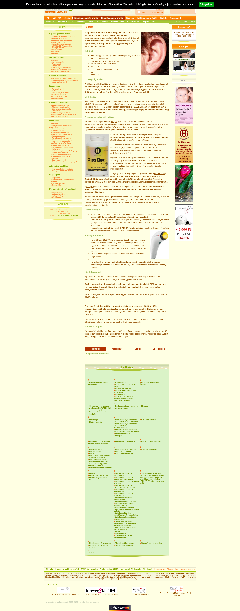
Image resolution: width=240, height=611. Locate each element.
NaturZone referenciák (124, 453)
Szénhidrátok (120, 533)
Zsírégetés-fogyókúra (60, 71)
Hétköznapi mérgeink (60, 145)
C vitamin (63, 575)
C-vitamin (96, 189)
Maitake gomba (95, 451)
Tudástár (80, 22)
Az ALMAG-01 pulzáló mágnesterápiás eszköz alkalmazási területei (123, 398)
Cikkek (91, 22)
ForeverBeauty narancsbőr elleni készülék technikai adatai (126, 430)
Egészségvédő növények (62, 40)
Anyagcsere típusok (123, 388)
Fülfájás (118, 436)
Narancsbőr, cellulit (123, 451)
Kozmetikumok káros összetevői (65, 80)
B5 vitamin (170, 573)
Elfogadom (206, 4)
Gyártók (130, 18)
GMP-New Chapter (148, 420)
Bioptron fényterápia (60, 107)
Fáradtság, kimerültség (61, 138)
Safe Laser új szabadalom (125, 517)
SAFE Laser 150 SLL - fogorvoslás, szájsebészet (124, 478)
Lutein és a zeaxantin (155, 577)
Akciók (67, 18)
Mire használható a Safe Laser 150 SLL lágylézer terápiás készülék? (98, 463)
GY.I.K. (163, 18)
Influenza (56, 149)
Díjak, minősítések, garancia (126, 406)
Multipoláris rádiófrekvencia (100, 467)
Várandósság (57, 98)
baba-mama (57, 192)
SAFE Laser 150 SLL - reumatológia (123, 490)
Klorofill (60, 577)
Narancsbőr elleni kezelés (125, 449)
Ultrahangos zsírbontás (61, 68)
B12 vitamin (129, 573)
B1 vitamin (118, 573)
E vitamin (132, 575)
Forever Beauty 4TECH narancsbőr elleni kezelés (176, 593)
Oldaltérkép (148, 569)
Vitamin (55, 53)
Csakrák (92, 414)
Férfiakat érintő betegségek (63, 140)
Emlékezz (144, 12)
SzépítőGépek (148, 22)
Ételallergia (93, 420)
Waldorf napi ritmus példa (151, 543)
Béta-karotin (190, 573)
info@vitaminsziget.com (68, 215)
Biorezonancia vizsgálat (61, 109)
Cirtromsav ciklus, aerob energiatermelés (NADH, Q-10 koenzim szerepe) (99, 408)
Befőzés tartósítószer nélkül (63, 37)
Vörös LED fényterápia (124, 545)
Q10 (100, 579)
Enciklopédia (159, 349)
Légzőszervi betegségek (62, 154)
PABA (183, 577)
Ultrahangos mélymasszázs (100, 543)
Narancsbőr (102, 22)
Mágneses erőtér (96, 449)
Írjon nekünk (73, 569)
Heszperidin (175, 575)
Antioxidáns (101, 573)
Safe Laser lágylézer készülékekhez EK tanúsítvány (126, 514)
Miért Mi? (57, 18)
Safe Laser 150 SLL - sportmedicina (123, 498)
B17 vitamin (139, 573)
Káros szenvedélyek (60, 153)
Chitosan (88, 575)
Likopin (120, 577)
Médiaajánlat (135, 569)
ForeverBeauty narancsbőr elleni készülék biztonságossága (125, 425)
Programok (56, 66)
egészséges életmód (60, 194)
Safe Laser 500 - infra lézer (126, 501)
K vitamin (191, 575)
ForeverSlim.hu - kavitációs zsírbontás (63, 593)
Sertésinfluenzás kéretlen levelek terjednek (125, 528)
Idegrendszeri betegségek (62, 147)
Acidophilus (67, 573)
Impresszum (61, 569)
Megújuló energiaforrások (62, 171)
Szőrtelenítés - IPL (59, 183)
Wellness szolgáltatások (61, 69)
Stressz (55, 158)
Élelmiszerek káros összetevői (64, 78)
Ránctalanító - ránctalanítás (63, 180)
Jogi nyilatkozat (107, 569)
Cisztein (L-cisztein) (110, 575)
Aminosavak (90, 573)
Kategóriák (117, 349)
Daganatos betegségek (61, 132)
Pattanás (92, 473)
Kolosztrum (69, 577)
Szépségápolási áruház (112, 18)
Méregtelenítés (58, 48)
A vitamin (57, 573)
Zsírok (91, 553)
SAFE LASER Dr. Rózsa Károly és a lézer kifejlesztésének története (124, 505)
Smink (54, 181)
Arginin (110, 573)
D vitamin (123, 575)
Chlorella (97, 575)
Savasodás (119, 519)
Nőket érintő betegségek (62, 156)
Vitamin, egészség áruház (86, 18)
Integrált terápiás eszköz (125, 441)
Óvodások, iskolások (60, 93)
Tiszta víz (56, 51)
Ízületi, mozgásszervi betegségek (65, 151)
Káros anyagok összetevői (151, 441)
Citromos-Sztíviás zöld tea (99, 412)
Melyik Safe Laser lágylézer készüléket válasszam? (99, 456)
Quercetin (107, 579)
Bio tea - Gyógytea (59, 38)
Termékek (95, 349)
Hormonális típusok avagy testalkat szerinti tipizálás (99, 442)
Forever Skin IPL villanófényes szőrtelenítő (101, 593)
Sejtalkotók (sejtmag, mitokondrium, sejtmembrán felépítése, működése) (125, 523)
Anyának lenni (58, 89)
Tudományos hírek (59, 96)
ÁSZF (83, 569)
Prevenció (56, 111)
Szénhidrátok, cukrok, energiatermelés (123, 536)
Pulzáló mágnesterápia (61, 113)
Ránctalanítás (117, 22)
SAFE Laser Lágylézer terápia (64, 114)
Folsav (139, 575)
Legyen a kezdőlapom (164, 569)
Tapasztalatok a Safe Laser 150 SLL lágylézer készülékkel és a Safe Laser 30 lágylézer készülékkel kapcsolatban (152, 476)
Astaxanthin (120, 394)
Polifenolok (190, 577)
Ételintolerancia (58, 136)
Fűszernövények (58, 42)
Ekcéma (144, 406)
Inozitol (184, 575)
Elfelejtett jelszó (157, 12)
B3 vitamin (160, 573)
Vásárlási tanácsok (59, 82)
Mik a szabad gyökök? (98, 459)
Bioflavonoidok (51, 575)
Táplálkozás (57, 49)
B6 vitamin (180, 573)
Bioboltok (50, 569)
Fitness (55, 60)
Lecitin (112, 577)
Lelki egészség (58, 62)
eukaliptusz (159, 173)
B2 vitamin (150, 573)
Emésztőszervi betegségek (63, 134)
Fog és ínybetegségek (61, 142)
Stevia (117, 531)
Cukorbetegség (58, 131)
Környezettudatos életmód (62, 169)
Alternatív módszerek (60, 105)
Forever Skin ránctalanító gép (139, 593)
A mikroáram (120, 382)
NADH (167, 577)
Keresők (50, 22)
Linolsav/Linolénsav (132, 577)
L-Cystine (79, 577)
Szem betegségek (59, 160)
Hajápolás (56, 178)
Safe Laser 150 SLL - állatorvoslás (123, 474)
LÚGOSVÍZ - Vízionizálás (62, 46)
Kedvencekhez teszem (185, 569)
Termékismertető (59, 94)
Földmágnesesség (122, 433)
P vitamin (176, 577)
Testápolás (56, 185)
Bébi (54, 91)
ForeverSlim (133, 22)
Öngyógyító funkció (149, 449)
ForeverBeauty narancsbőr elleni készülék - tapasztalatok (126, 421)
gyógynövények (58, 196)
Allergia (55, 123)
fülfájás (90, 84)
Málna (91, 453)
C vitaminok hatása (75, 575)
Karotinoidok (50, 577)
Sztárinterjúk (57, 198)
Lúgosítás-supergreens (61, 44)
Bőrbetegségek (58, 129)
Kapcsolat (174, 18)
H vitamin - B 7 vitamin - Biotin (156, 575)
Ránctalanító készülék (184, 71)
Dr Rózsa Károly (121, 408)
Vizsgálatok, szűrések (61, 116)
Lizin (144, 577)
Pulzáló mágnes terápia (98, 475)
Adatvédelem (93, 569)
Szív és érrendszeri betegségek (64, 162)
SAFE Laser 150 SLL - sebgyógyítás (123, 494)
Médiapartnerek (122, 569)
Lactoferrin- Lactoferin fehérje (97, 577)
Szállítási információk (147, 18)
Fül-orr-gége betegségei (61, 143)
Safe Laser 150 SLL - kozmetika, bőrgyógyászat (124, 486)
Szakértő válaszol (65, 22)
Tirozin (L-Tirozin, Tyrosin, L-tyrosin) (127, 579)
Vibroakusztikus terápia (124, 543)
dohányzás (98, 277)
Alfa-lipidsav (78, 573)
